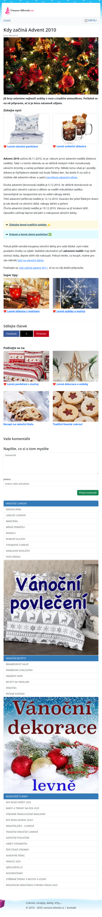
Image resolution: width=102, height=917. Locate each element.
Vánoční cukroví (16, 503)
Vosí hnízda (13, 556)
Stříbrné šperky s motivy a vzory (26, 879)
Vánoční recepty (16, 658)
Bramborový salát (17, 664)
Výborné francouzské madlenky (26, 814)
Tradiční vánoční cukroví (22, 831)
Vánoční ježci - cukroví (20, 826)
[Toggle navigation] (90, 21)
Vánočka (11, 687)
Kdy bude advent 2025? (19, 820)
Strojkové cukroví (17, 545)
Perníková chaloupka (19, 670)
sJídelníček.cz (14, 867)
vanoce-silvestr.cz (53, 907)
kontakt (71, 907)
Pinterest (41, 333)
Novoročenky (14, 873)
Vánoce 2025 (13, 861)
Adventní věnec (15, 855)
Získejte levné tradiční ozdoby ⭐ (29, 224)
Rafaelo (11, 533)
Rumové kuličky (15, 539)
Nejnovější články (17, 796)
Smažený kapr (14, 676)
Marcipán (12, 521)
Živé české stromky (17, 849)
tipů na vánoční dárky (31, 260)
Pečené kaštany (15, 693)
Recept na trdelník (17, 682)
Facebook (11, 333)
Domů (7, 20)
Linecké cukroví (16, 515)
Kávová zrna (13, 509)
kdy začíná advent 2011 (33, 268)
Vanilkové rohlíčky (18, 550)
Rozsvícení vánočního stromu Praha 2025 (31, 885)
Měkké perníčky (15, 527)
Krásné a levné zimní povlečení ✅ (30, 234)
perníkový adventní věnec (62, 177)
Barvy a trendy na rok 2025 (22, 808)
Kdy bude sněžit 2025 (18, 802)
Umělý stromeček (16, 843)
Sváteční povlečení (17, 837)
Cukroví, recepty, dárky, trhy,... (44, 903)
